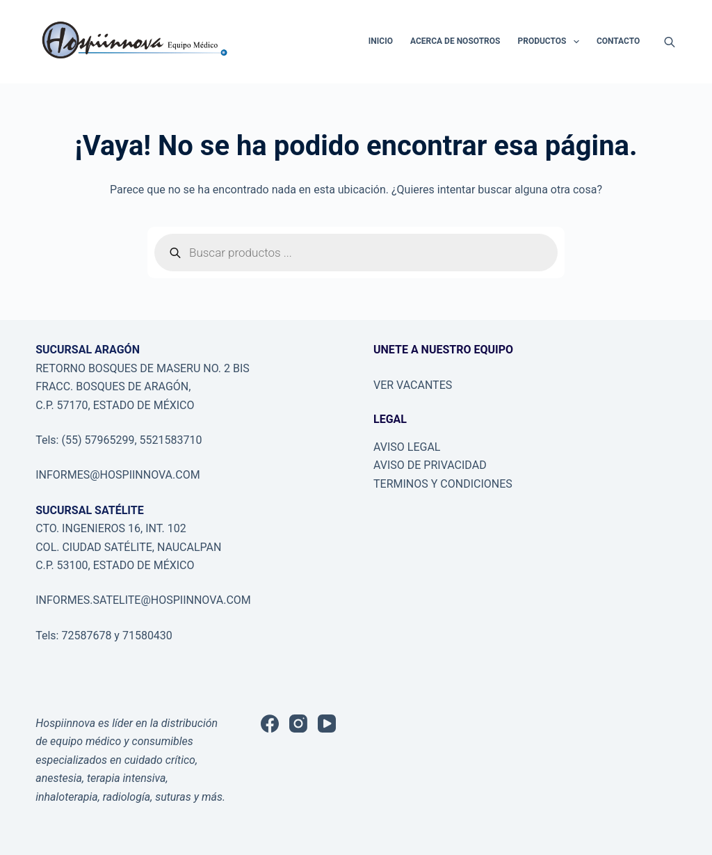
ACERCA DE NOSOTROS (455, 41)
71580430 (146, 635)
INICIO (381, 41)
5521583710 (171, 440)
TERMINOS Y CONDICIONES (442, 483)
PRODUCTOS (550, 41)
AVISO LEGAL (406, 447)
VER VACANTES (412, 385)
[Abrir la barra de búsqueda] (670, 41)
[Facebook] (270, 723)
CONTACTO (618, 41)
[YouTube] (327, 723)
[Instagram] (298, 723)
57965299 (109, 440)
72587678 (86, 635)
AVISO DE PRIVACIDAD (430, 465)
